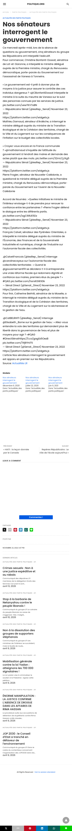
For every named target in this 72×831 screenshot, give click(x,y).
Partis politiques (19, 12)
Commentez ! (36, 517)
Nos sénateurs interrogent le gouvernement (10, 380)
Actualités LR (19, 363)
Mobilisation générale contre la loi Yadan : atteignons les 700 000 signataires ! (18, 666)
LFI (35, 562)
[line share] (31, 530)
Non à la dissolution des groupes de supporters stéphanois (19, 633)
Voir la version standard (45, 772)
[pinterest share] (15, 530)
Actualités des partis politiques (43, 12)
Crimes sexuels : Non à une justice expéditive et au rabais (19, 571)
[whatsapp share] (26, 530)
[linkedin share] (20, 530)
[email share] (10, 530)
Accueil (6, 12)
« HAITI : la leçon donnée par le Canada (16, 451)
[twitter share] (4, 530)
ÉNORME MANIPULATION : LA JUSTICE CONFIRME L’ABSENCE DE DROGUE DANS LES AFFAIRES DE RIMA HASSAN (19, 702)
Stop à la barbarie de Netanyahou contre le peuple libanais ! (17, 602)
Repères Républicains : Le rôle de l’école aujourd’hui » (54, 451)
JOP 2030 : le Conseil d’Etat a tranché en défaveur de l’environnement (16, 739)
